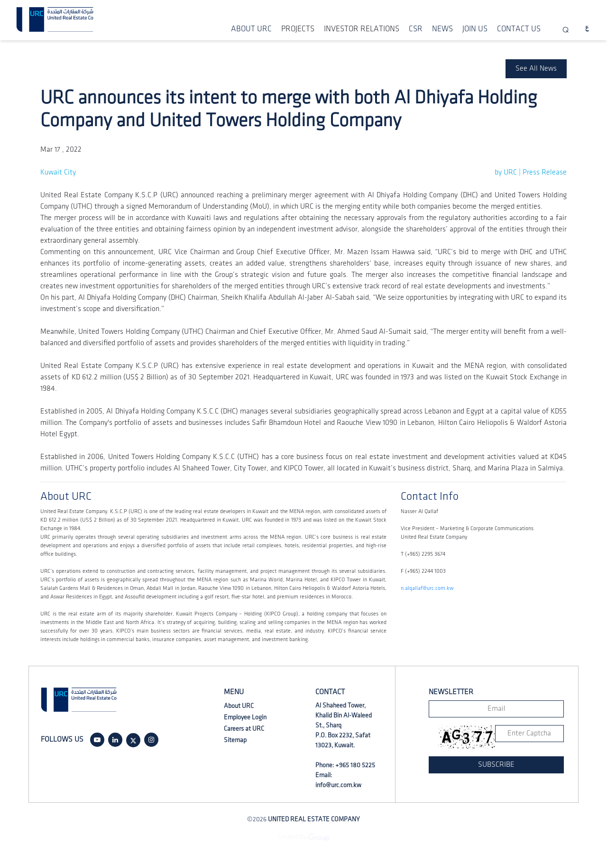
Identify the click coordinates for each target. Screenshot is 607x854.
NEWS (442, 29)
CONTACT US (519, 29)
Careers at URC (244, 728)
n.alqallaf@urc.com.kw (427, 588)
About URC (239, 706)
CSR (416, 29)
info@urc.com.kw (338, 785)
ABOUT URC (251, 29)
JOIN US (474, 29)
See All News (536, 68)
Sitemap (235, 740)
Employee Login (245, 717)
